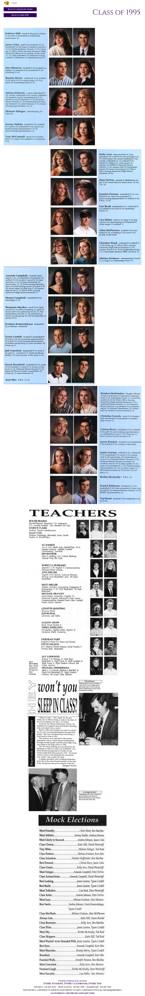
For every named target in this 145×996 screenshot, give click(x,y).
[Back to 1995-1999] (20, 15)
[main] (95, 12)
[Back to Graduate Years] (20, 9)
